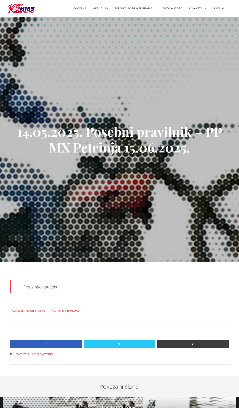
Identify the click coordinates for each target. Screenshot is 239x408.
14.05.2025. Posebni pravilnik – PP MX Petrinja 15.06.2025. (45, 310)
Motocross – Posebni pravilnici (34, 354)
